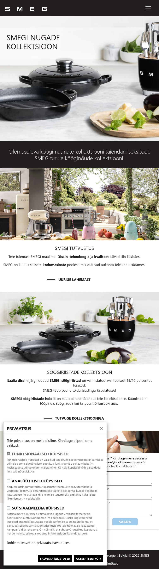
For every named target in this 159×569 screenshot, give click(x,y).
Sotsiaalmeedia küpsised (38, 508)
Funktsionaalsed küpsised (40, 453)
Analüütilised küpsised (37, 480)
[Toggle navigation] (148, 8)
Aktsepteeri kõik (88, 559)
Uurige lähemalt (74, 279)
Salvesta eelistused (55, 559)
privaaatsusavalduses (53, 542)
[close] (101, 428)
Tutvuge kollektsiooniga (79, 418)
